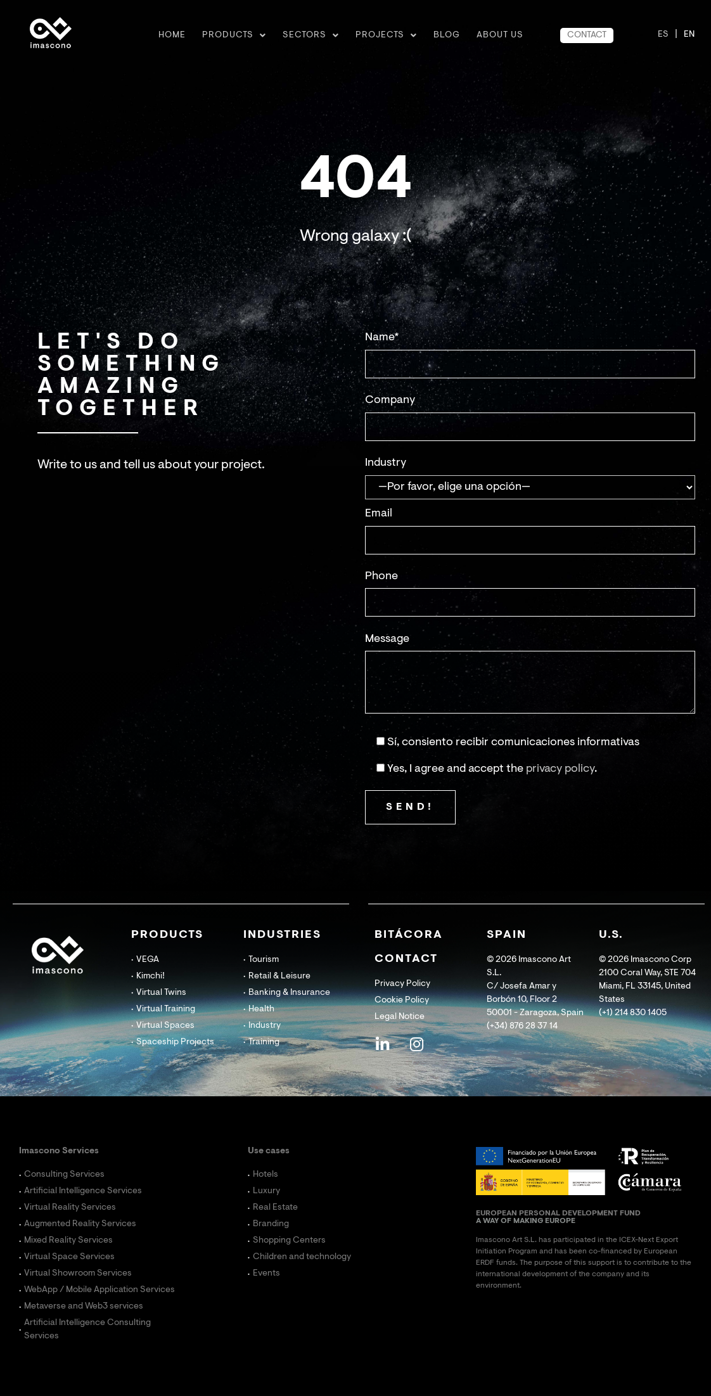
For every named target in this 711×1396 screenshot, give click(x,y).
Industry (385, 463)
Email (378, 514)
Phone (381, 576)
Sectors (311, 35)
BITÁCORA (409, 935)
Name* (382, 337)
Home (172, 35)
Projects (386, 35)
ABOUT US (500, 35)
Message (387, 639)
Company (390, 400)
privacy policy (560, 769)
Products (234, 35)
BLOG (446, 35)
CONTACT (586, 35)
